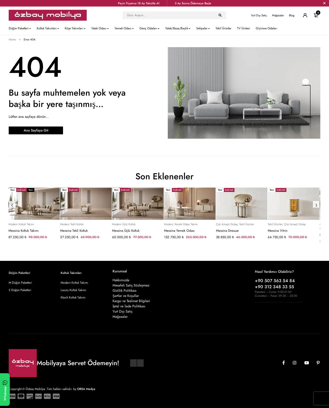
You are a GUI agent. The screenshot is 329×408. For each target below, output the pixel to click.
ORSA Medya (86, 389)
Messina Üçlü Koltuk (126, 230)
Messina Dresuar (227, 230)
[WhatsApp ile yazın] (5, 389)
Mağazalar (278, 15)
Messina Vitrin (277, 230)
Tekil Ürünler (246, 224)
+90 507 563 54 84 (275, 281)
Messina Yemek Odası (179, 230)
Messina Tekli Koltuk (74, 230)
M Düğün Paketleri (20, 282)
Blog (291, 15)
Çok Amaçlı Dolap (227, 224)
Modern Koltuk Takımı (21, 224)
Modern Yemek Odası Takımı (181, 224)
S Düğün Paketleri (20, 290)
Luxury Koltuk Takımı (73, 290)
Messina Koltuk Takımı (23, 230)
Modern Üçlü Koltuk (124, 224)
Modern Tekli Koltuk (72, 224)
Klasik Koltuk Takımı (73, 297)
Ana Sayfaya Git (36, 130)
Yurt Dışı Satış (259, 15)
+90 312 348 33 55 (274, 287)
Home (12, 39)
